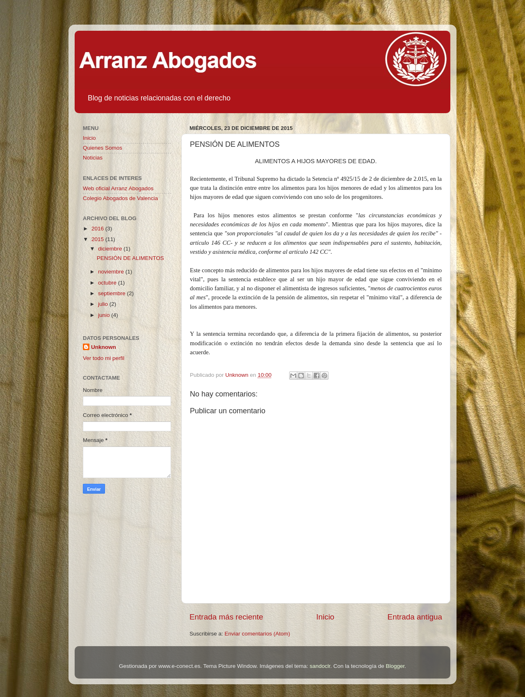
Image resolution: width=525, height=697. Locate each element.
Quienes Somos (102, 148)
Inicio (325, 617)
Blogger (395, 666)
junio (104, 315)
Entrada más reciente (226, 617)
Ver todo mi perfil (103, 358)
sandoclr (320, 666)
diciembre (110, 249)
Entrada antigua (415, 617)
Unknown (103, 347)
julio (104, 304)
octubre (108, 283)
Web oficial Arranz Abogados (118, 188)
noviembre (112, 272)
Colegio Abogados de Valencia (120, 198)
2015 (98, 239)
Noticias (93, 158)
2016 (98, 229)
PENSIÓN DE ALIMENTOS (130, 258)
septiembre (112, 293)
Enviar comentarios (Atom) (257, 634)
